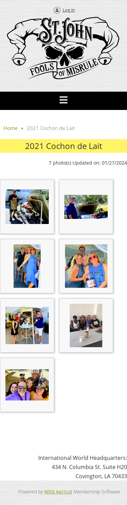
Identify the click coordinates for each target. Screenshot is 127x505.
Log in (69, 10)
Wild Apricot (58, 491)
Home (10, 128)
